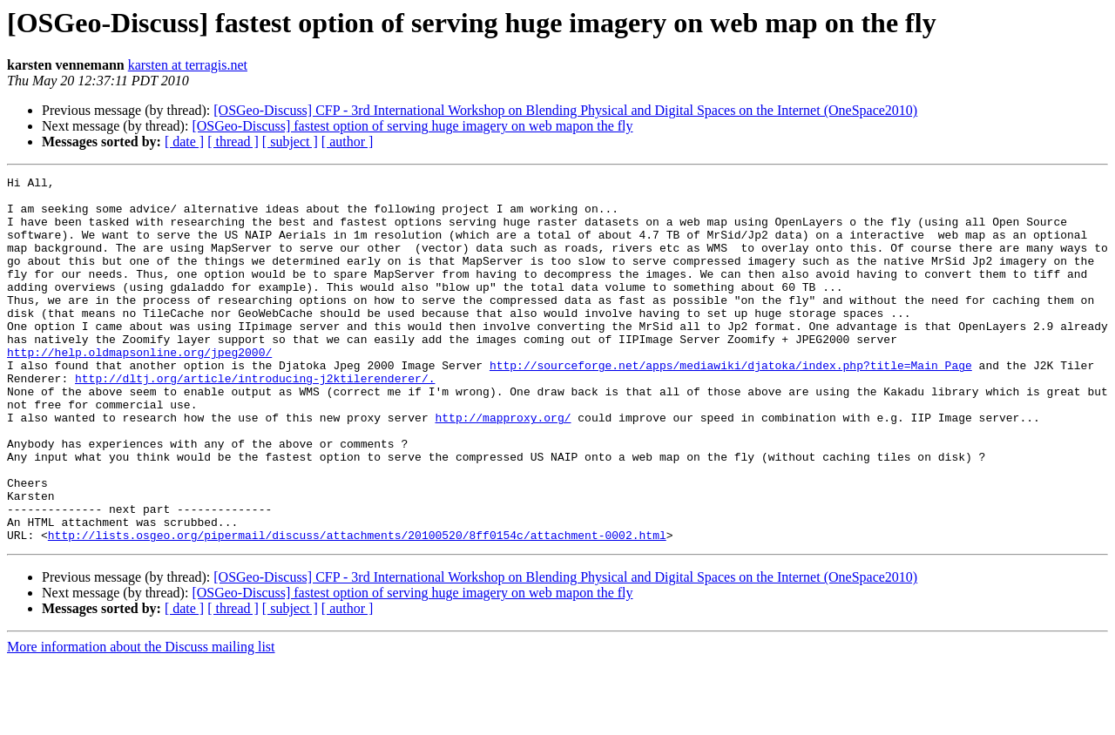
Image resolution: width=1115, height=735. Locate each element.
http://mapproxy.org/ (503, 467)
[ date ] (184, 141)
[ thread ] (233, 141)
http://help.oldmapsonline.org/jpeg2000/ (139, 388)
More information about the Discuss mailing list (141, 719)
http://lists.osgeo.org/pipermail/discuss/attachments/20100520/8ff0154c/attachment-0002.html (357, 608)
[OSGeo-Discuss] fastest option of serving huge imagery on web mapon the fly (412, 125)
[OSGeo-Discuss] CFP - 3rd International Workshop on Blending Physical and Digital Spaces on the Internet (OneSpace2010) (565, 110)
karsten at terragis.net (187, 64)
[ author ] (347, 141)
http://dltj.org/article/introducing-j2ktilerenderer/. (255, 420)
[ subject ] (290, 141)
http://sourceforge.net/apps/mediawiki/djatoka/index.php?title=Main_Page (731, 404)
